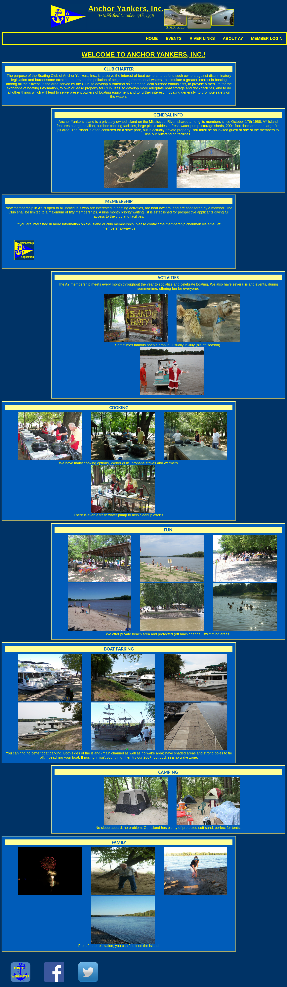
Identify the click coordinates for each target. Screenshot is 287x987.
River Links (202, 38)
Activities (168, 277)
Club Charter (119, 69)
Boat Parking (119, 649)
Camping (168, 772)
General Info (168, 115)
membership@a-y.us (118, 228)
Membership (119, 201)
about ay (233, 38)
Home (152, 38)
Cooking (119, 407)
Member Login (266, 38)
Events (174, 38)
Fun (168, 530)
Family (119, 842)
